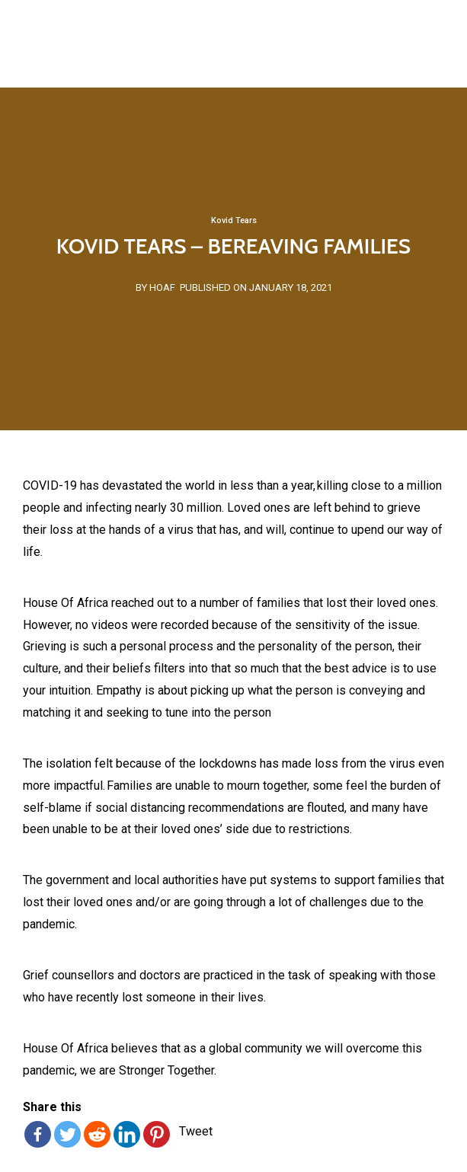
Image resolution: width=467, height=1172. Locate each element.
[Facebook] (37, 1134)
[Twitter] (67, 1134)
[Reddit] (97, 1134)
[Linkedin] (127, 1134)
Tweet (196, 1131)
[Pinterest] (156, 1134)
